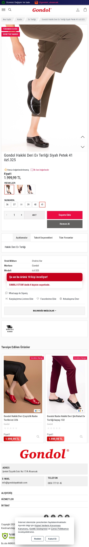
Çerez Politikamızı (60, 529)
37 (14, 204)
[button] (83, 137)
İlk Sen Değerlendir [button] (39, 170)
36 (7, 204)
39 (28, 204)
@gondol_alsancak (58, 2)
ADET (34, 215)
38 (21, 204)
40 (35, 204)
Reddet (37, 539)
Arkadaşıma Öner (69, 298)
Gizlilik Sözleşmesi (38, 529)
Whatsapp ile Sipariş (18, 293)
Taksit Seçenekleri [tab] (43, 237)
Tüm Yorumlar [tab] (66, 237)
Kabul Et (52, 539)
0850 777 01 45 (55, 483)
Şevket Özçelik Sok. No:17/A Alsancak (19, 471)
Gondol (35, 265)
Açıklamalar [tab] (21, 237)
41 (42, 204)
